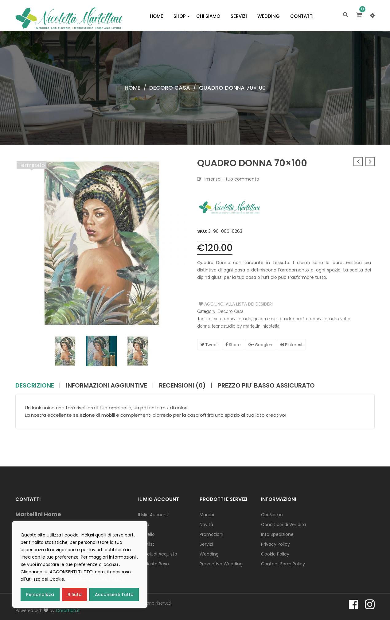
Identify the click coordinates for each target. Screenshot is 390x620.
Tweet (209, 345)
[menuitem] (156, 16)
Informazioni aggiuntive (106, 385)
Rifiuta (75, 594)
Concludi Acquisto (157, 554)
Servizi (206, 544)
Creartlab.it (68, 610)
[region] (79, 564)
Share (233, 345)
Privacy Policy (275, 544)
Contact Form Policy (283, 564)
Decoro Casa (169, 88)
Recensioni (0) (182, 385)
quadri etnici (265, 318)
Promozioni (211, 534)
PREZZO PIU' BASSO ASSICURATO (266, 385)
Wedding (209, 554)
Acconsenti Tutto (114, 594)
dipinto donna (222, 318)
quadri (245, 318)
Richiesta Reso (153, 564)
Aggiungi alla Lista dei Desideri (222, 304)
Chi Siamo (272, 515)
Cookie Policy (275, 554)
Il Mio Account (153, 515)
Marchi (207, 515)
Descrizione (34, 385)
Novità (206, 524)
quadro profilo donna (301, 318)
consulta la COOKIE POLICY (95, 579)
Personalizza (40, 594)
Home (132, 88)
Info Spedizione (277, 534)
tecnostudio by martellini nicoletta (245, 326)
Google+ (260, 345)
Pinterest (291, 345)
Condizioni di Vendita (283, 524)
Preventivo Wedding (221, 564)
